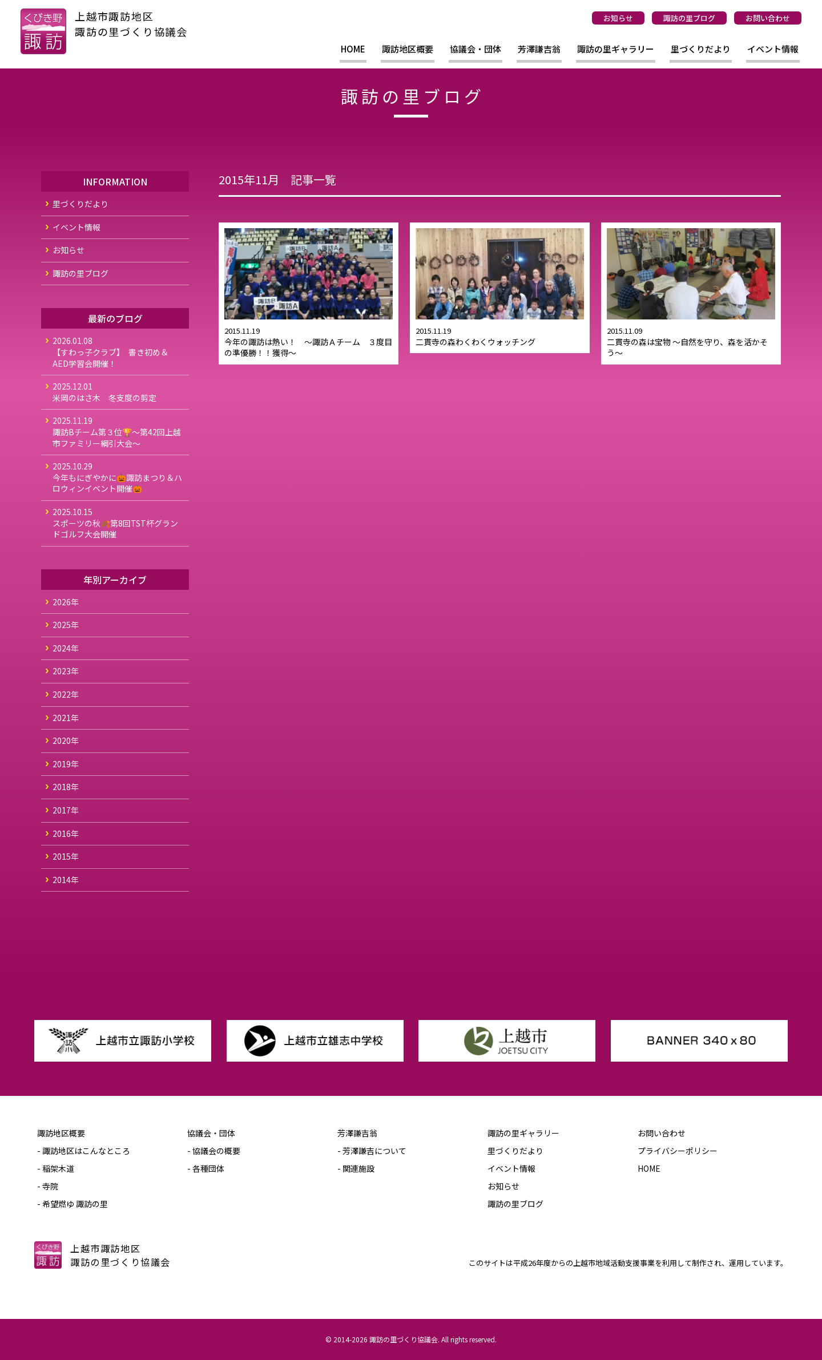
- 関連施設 (355, 1168)
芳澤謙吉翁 (539, 49)
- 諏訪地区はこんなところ (83, 1150)
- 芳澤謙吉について (371, 1150)
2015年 (66, 856)
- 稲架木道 (55, 1168)
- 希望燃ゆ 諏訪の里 (72, 1203)
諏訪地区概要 (407, 49)
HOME (353, 49)
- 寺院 (47, 1186)
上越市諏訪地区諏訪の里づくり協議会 (131, 24)
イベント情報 (773, 49)
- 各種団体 (205, 1168)
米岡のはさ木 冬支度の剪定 (118, 392)
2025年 (66, 624)
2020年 (66, 740)
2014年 (66, 879)
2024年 (66, 648)
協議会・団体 (475, 49)
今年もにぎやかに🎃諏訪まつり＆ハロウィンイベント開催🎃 (118, 477)
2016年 (66, 833)
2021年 (66, 717)
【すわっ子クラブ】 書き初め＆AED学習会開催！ (118, 352)
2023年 (66, 671)
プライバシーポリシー (678, 1150)
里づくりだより (701, 49)
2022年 (66, 694)
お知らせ (618, 18)
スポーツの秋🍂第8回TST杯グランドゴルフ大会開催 (118, 523)
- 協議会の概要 (213, 1150)
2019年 (66, 764)
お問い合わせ (768, 18)
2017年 (66, 810)
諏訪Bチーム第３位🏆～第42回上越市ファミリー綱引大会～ (118, 431)
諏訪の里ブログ (689, 18)
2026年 (66, 602)
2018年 (66, 786)
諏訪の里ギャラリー (615, 49)
